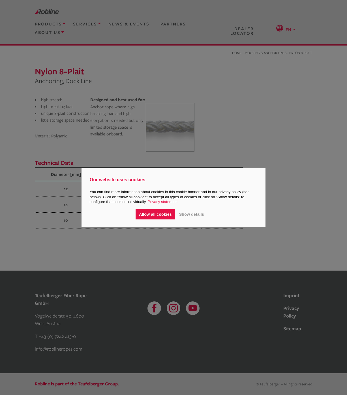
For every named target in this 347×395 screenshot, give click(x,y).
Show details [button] (191, 214)
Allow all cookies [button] (155, 214)
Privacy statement (163, 202)
